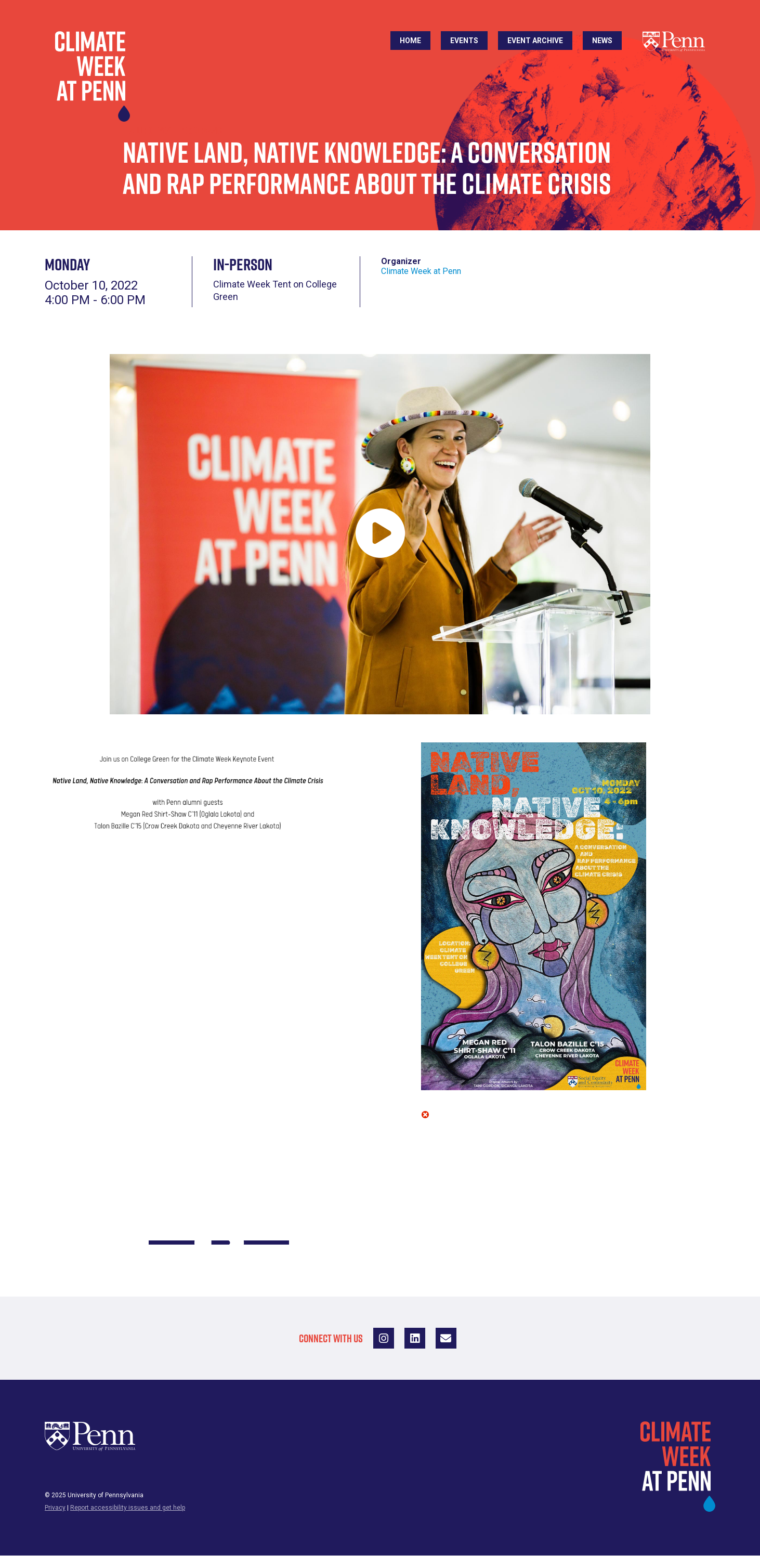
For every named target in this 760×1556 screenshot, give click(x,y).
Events (464, 40)
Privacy (55, 1507)
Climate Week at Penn (421, 271)
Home (410, 40)
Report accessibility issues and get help (127, 1507)
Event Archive (535, 40)
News (602, 40)
